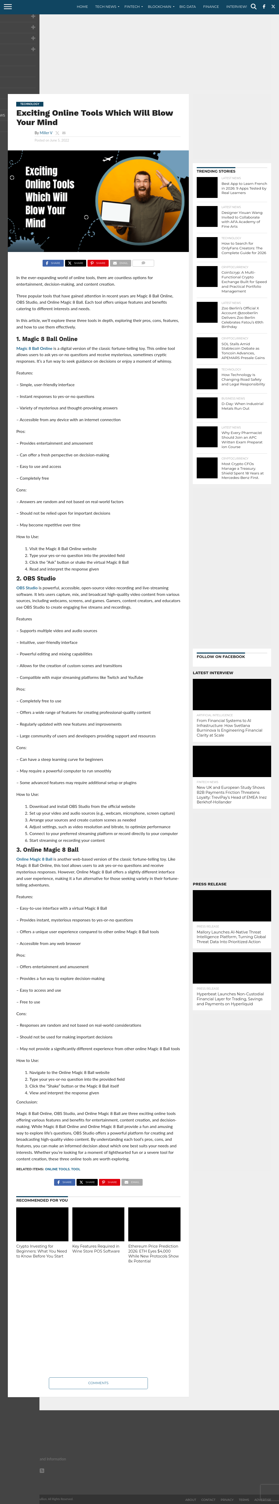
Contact (208, 1500)
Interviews (237, 6)
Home (82, 6)
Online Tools (57, 1169)
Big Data (187, 6)
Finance (211, 6)
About (190, 1500)
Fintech (132, 6)
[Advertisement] (139, 53)
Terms (244, 1500)
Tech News (106, 6)
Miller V (46, 133)
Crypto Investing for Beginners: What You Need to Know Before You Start (41, 1251)
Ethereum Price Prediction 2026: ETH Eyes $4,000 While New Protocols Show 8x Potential (153, 1253)
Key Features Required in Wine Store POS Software (96, 1249)
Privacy (227, 1500)
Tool (75, 1169)
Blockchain (159, 6)
